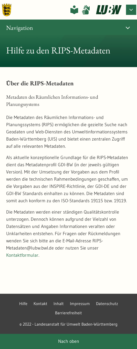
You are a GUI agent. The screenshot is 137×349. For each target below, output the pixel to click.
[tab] (68, 28)
